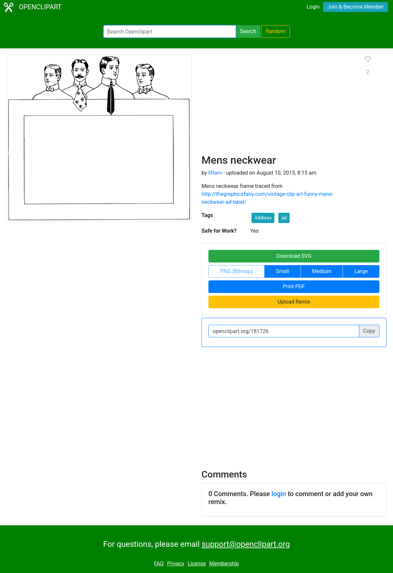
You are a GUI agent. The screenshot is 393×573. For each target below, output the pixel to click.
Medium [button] (321, 271)
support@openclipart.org (245, 544)
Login (313, 7)
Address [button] (262, 217)
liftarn (215, 173)
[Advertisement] (277, 104)
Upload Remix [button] (294, 302)
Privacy (175, 563)
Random (276, 31)
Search (248, 31)
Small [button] (282, 271)
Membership (224, 563)
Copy (369, 331)
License (197, 563)
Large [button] (361, 271)
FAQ (159, 563)
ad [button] (284, 217)
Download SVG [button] (293, 256)
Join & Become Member (355, 7)
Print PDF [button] (294, 286)
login (278, 494)
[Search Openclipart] (169, 31)
